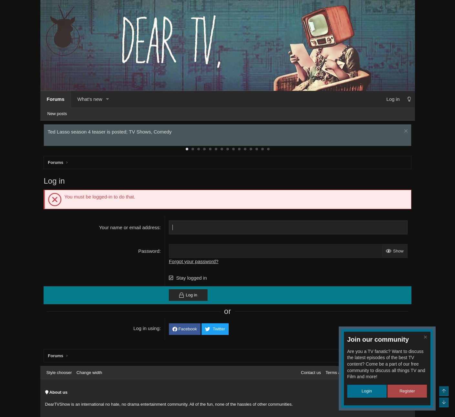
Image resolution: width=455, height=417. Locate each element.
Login (367, 391)
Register (407, 391)
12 (251, 150)
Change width (89, 372)
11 (245, 150)
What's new (90, 99)
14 (262, 150)
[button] (107, 99)
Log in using (147, 329)
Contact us (311, 372)
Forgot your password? (194, 262)
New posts (57, 113)
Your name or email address (129, 228)
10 (239, 150)
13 (256, 150)
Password (149, 252)
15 (268, 150)
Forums (56, 99)
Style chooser (59, 372)
